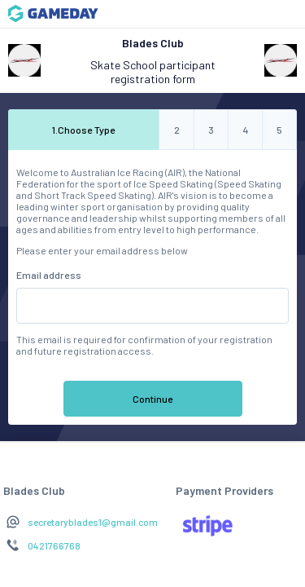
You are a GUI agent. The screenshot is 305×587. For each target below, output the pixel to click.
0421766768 (54, 545)
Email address (48, 274)
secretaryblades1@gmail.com (93, 521)
